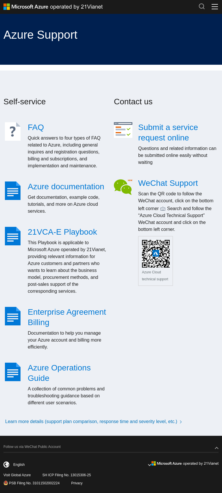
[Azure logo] (98, 6)
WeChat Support (168, 183)
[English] (35, 464)
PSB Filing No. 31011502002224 (31, 483)
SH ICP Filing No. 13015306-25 (66, 475)
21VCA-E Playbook (62, 231)
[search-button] (202, 6)
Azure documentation (66, 186)
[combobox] (77, 464)
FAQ (36, 127)
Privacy (76, 483)
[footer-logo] (185, 463)
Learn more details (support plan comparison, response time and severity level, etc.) (94, 421)
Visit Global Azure (17, 475)
